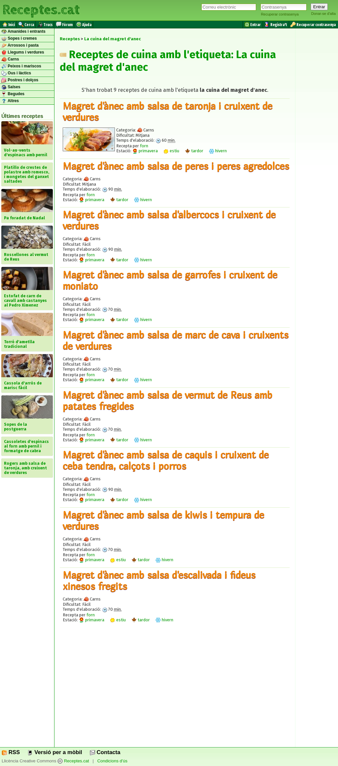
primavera (145, 150)
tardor (194, 150)
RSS (11, 752)
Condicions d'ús (112, 761)
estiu (171, 150)
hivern (218, 150)
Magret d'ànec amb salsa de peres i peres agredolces (176, 165)
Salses (10, 87)
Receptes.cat (41, 10)
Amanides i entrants (23, 31)
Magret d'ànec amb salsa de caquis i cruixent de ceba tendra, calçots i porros (166, 460)
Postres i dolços (19, 80)
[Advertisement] (175, 690)
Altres (10, 101)
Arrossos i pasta (20, 45)
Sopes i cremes (19, 38)
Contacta (105, 752)
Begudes (12, 94)
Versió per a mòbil (54, 752)
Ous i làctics (16, 73)
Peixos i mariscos (21, 66)
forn (144, 145)
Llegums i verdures (22, 52)
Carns (10, 59)
